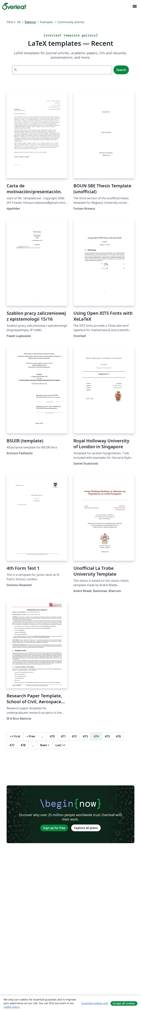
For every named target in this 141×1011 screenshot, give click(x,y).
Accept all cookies (124, 1003)
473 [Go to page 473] (85, 736)
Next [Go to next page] (44, 745)
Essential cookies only (95, 1003)
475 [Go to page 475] (107, 736)
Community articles (70, 22)
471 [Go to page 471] (63, 736)
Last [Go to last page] (60, 745)
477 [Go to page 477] (12, 745)
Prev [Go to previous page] (30, 736)
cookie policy (11, 1007)
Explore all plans (86, 828)
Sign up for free (54, 828)
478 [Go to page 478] (23, 745)
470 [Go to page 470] (52, 736)
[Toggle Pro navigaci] (134, 6)
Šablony (30, 22)
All (19, 22)
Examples (46, 22)
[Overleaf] (14, 6)
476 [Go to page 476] (118, 736)
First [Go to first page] (15, 736)
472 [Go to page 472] (74, 736)
